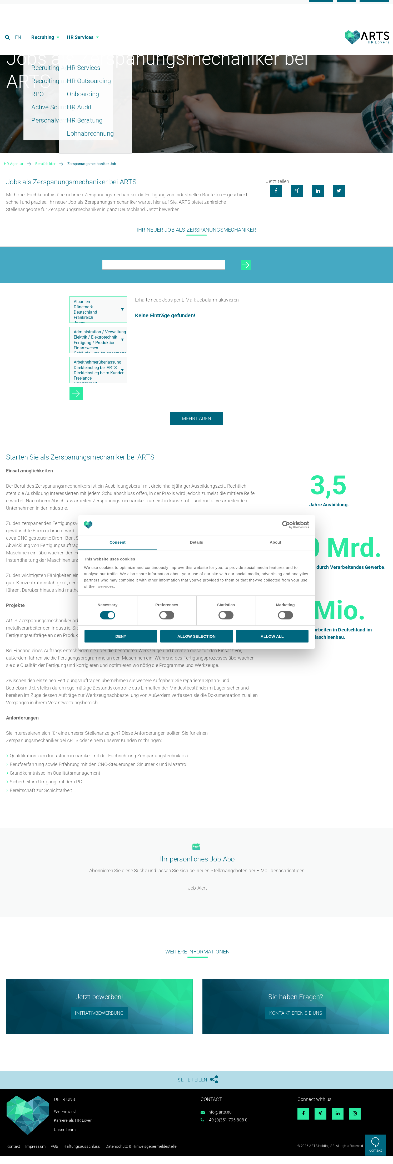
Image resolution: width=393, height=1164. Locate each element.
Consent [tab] (118, 542)
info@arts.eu (219, 1121)
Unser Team (65, 1138)
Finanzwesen (97, 357)
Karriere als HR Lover (73, 1129)
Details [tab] (196, 542)
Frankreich (97, 326)
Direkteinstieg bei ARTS (97, 376)
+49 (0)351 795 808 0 (227, 1129)
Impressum (31, 1155)
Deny (120, 636)
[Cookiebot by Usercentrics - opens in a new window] (286, 525)
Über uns (65, 1108)
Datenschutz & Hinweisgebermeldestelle (120, 1155)
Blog (346, 6)
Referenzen (374, 6)
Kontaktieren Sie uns (295, 1022)
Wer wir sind (65, 1120)
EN (19, 27)
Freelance (97, 387)
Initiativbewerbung (99, 1022)
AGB (48, 1155)
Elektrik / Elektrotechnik (97, 346)
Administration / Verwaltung (97, 341)
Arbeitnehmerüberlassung (97, 371)
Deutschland (97, 321)
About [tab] (275, 542)
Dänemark (97, 316)
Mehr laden (196, 427)
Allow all (272, 636)
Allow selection (196, 636)
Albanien (97, 310)
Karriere (321, 6)
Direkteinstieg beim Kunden (97, 382)
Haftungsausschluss (71, 1155)
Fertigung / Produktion (97, 351)
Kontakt (375, 1150)
